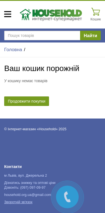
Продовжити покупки (26, 101)
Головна (13, 49)
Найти (90, 35)
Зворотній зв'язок (18, 202)
